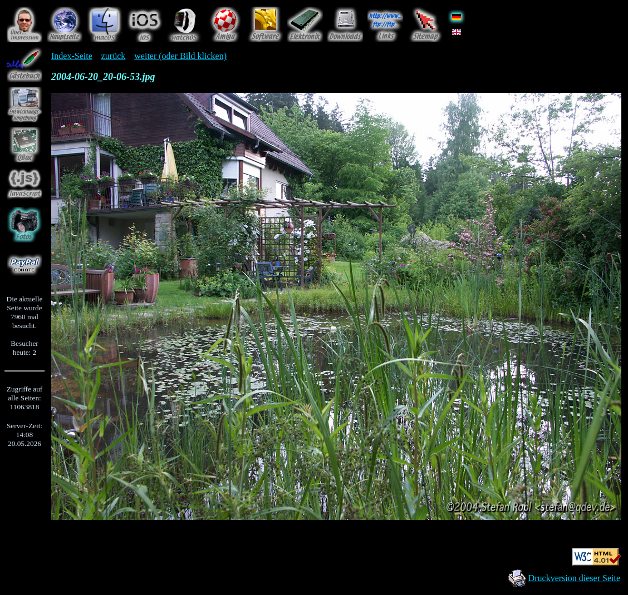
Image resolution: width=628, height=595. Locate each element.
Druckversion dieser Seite (574, 578)
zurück (113, 56)
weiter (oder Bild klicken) (180, 56)
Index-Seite (71, 56)
